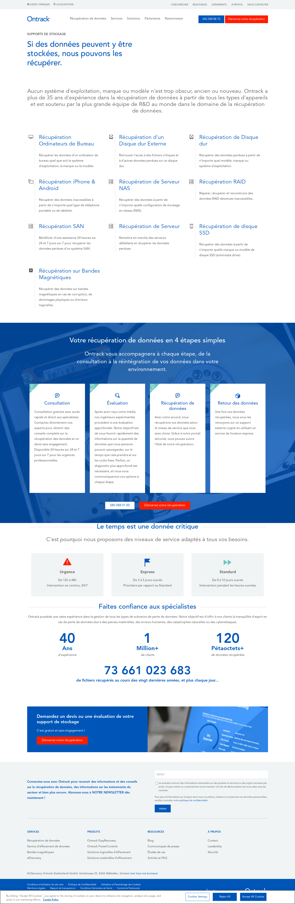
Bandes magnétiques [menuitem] (40, 852)
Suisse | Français (38, 4)
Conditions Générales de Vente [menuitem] (96, 888)
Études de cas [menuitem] (156, 852)
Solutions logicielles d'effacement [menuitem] (108, 852)
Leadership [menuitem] (215, 846)
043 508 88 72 (211, 19)
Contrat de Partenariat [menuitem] (128, 888)
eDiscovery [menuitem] (34, 858)
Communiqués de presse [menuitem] (163, 846)
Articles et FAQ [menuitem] (157, 858)
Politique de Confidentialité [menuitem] (82, 885)
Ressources (200, 5)
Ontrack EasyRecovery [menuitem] (101, 840)
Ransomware (174, 18)
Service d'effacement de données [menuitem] (48, 846)
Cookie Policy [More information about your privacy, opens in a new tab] (51, 900)
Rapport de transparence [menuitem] (63, 888)
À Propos (237, 5)
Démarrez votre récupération (246, 19)
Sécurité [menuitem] (213, 852)
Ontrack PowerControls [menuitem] (102, 846)
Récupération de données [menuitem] (43, 840)
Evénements (219, 5)
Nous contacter (257, 5)
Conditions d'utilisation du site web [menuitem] (45, 885)
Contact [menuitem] (213, 840)
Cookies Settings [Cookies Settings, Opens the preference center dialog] (197, 897)
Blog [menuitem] (151, 840)
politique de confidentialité (194, 800)
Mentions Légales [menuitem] (36, 888)
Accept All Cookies (253, 897)
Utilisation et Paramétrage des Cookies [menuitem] (121, 885)
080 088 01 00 (120, 505)
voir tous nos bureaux (144, 873)
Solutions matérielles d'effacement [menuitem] (109, 858)
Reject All (224, 897)
